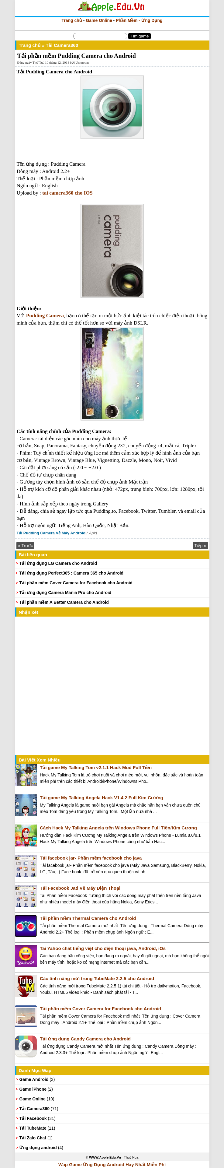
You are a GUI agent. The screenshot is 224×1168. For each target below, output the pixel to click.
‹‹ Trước (25, 545)
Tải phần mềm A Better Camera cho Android (64, 602)
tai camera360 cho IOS (67, 193)
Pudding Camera (45, 315)
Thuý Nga (131, 1157)
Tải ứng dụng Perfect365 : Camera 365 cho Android (71, 573)
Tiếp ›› (200, 545)
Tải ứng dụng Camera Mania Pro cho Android (65, 592)
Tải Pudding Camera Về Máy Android (51, 533)
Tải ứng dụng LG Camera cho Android (58, 563)
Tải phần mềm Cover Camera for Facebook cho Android (76, 582)
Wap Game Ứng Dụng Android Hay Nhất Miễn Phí (112, 1164)
